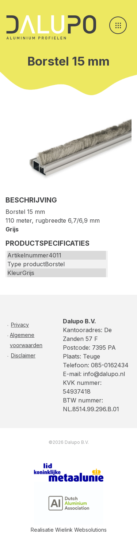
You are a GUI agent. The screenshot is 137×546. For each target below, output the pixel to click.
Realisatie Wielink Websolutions (69, 530)
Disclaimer (23, 355)
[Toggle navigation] (118, 25)
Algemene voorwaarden (26, 340)
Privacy (20, 325)
